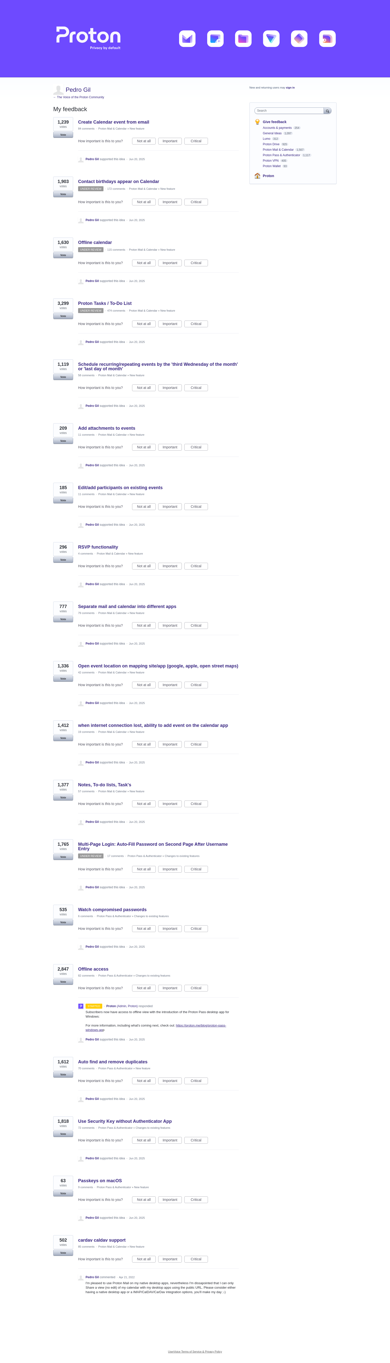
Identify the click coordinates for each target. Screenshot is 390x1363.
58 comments (86, 375)
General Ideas (273, 133)
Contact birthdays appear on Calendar (118, 181)
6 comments (85, 916)
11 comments (86, 434)
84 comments (86, 128)
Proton (268, 176)
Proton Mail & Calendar (112, 128)
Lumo (267, 139)
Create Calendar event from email (113, 122)
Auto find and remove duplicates (112, 1061)
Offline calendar (95, 242)
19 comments (86, 731)
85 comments (86, 1246)
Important (172, 141)
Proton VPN (271, 160)
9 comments (85, 1187)
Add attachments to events (106, 428)
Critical (199, 141)
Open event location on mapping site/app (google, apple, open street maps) (158, 665)
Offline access (93, 969)
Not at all (146, 141)
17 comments (115, 855)
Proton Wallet (272, 166)
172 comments (116, 188)
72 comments (86, 1127)
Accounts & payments (277, 128)
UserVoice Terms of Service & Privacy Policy (195, 1351)
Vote (63, 134)
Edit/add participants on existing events (120, 487)
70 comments (86, 1068)
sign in (290, 87)
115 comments (116, 249)
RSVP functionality (98, 547)
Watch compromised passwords (112, 909)
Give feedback (275, 122)
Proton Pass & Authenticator (145, 855)
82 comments (86, 975)
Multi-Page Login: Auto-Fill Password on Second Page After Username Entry (153, 846)
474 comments (116, 310)
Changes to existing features (182, 855)
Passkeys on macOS (100, 1180)
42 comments (86, 672)
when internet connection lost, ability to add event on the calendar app (153, 725)
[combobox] (290, 110)
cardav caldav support (102, 1240)
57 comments (86, 791)
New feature (137, 128)
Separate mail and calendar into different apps (127, 606)
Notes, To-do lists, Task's (104, 784)
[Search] (328, 110)
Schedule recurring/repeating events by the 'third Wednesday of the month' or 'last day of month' (158, 366)
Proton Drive (271, 144)
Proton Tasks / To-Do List (105, 303)
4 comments (85, 553)
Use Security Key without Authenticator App (125, 1121)
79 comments (86, 612)
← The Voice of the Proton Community (78, 97)
